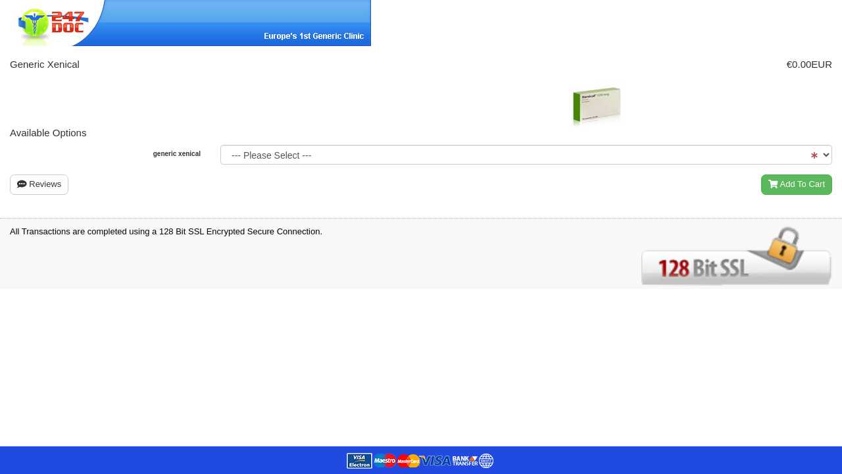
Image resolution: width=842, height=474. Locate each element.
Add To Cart (796, 184)
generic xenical (177, 153)
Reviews (39, 184)
